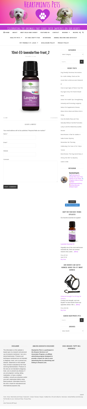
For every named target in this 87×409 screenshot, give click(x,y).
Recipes (75, 32)
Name (5, 134)
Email (5, 142)
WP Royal (14, 406)
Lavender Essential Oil (67, 247)
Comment (6, 159)
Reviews (65, 32)
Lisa (6, 117)
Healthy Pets (15, 37)
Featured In (45, 32)
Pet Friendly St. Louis (28, 43)
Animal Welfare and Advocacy (65, 37)
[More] (76, 254)
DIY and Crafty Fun (32, 37)
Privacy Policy (63, 43)
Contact (56, 32)
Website (5, 151)
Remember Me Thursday (68, 142)
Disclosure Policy (48, 43)
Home (7, 32)
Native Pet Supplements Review (70, 107)
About (14, 32)
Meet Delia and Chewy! (28, 32)
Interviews (47, 37)
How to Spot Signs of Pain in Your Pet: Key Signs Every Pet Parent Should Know (72, 91)
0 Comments (54, 118)
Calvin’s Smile (64, 161)
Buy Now (63, 262)
